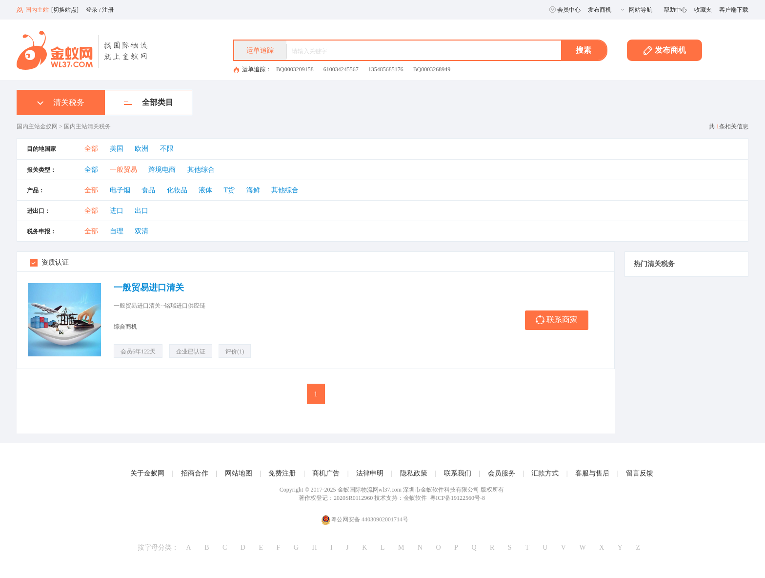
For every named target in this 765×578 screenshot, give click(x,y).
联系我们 (457, 473)
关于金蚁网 (147, 473)
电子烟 (120, 190)
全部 (91, 148)
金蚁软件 (415, 498)
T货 (229, 190)
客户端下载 (733, 9)
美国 (116, 148)
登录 (92, 9)
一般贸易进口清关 (149, 287)
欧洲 (141, 148)
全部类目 (148, 102)
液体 (205, 190)
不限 (167, 148)
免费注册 (282, 473)
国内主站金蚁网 (37, 126)
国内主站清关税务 (87, 126)
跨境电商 (162, 169)
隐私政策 (413, 473)
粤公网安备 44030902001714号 (364, 519)
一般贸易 (123, 169)
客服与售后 (592, 473)
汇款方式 (545, 473)
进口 (116, 210)
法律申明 (369, 473)
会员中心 (565, 9)
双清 (141, 231)
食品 (148, 190)
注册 (108, 9)
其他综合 (201, 169)
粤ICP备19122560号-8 (457, 498)
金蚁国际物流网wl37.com (370, 489)
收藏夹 (703, 9)
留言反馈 (639, 473)
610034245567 (341, 69)
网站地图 (238, 473)
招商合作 (194, 473)
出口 (141, 210)
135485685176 (385, 69)
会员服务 (501, 473)
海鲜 (253, 190)
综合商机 (125, 326)
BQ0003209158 (295, 69)
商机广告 (326, 473)
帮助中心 (675, 9)
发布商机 (599, 9)
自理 (116, 231)
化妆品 (177, 190)
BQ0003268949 (432, 69)
